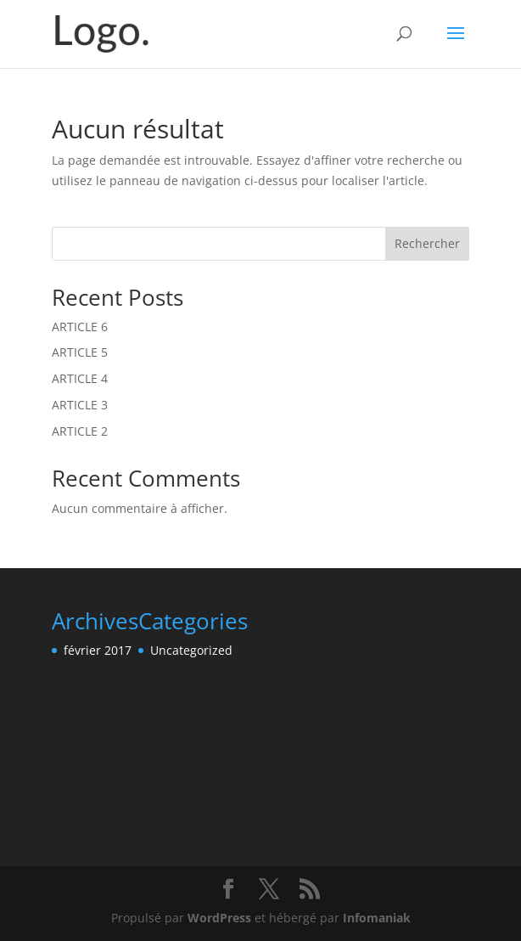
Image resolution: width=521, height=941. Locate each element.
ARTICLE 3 (80, 405)
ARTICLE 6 (80, 326)
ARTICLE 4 (80, 378)
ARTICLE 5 (80, 352)
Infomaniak (377, 918)
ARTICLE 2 (80, 431)
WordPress (219, 918)
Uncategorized (191, 650)
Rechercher (427, 243)
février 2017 (98, 650)
